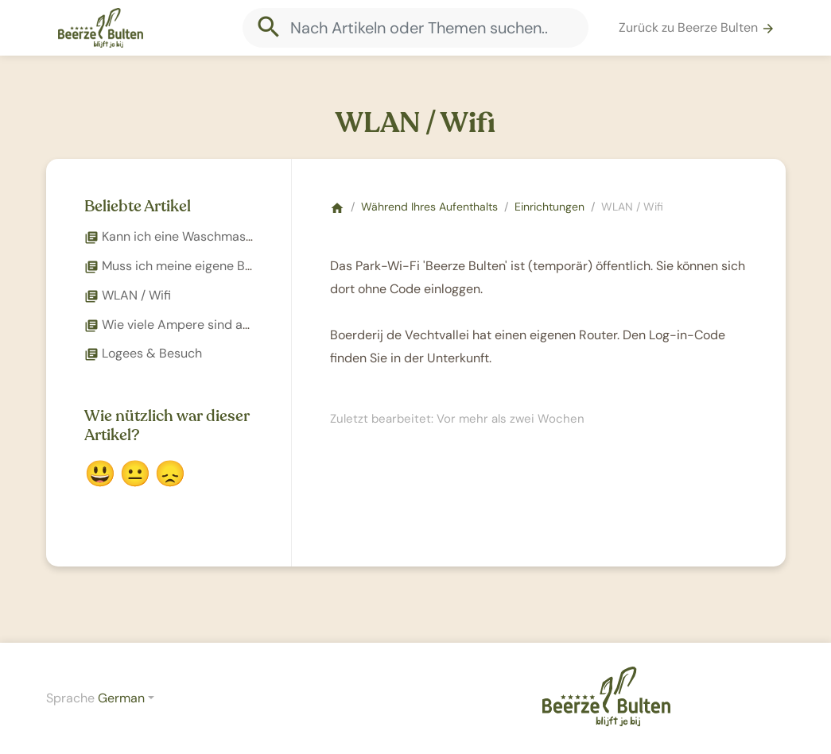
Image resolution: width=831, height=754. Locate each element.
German (121, 698)
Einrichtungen (549, 206)
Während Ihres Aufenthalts (429, 206)
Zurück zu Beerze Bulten (697, 27)
